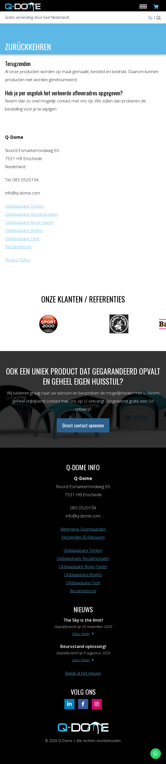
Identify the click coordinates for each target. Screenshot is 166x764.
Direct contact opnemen (83, 425)
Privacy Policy (17, 260)
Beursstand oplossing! (83, 646)
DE (158, 17)
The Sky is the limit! (83, 620)
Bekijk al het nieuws (83, 673)
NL (150, 17)
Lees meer (80, 633)
